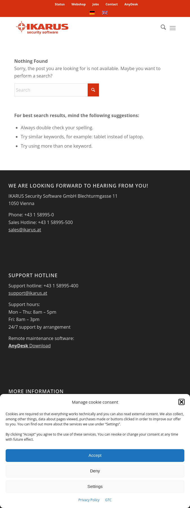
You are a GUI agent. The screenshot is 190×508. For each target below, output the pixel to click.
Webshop (78, 4)
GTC (108, 500)
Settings (95, 486)
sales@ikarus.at (24, 230)
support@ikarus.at (27, 293)
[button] (181, 402)
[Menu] (173, 28)
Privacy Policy (89, 500)
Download (29, 346)
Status (60, 4)
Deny (95, 470)
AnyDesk (131, 4)
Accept (95, 455)
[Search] (160, 28)
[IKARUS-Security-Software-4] (78, 28)
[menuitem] (60, 4)
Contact (112, 4)
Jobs (95, 4)
